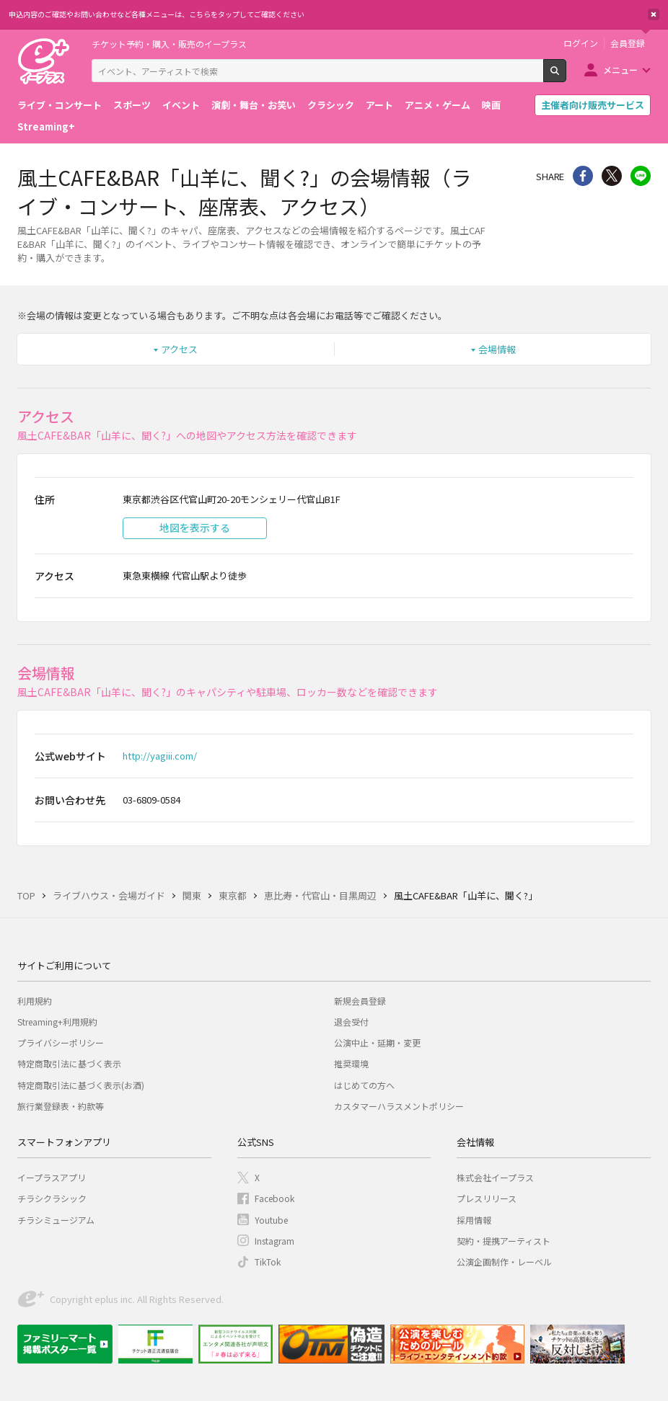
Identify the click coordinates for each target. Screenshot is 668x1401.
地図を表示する (194, 527)
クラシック (330, 105)
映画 (491, 105)
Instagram (274, 1241)
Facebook (274, 1198)
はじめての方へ (364, 1085)
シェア (583, 176)
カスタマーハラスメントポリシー (399, 1106)
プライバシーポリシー (60, 1042)
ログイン (580, 43)
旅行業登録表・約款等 (60, 1106)
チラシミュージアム (56, 1220)
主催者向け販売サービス (592, 105)
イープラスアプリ (51, 1177)
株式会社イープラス (495, 1177)
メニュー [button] (620, 69)
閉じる (653, 14)
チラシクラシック (52, 1198)
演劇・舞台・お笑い (253, 105)
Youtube (271, 1220)
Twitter (612, 176)
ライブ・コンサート (59, 105)
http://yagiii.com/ (160, 755)
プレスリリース (487, 1198)
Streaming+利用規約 (57, 1021)
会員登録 (627, 43)
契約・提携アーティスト (503, 1241)
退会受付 (351, 1021)
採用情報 (474, 1220)
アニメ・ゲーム (437, 105)
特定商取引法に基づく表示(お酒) (80, 1085)
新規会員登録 (360, 1001)
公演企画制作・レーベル (504, 1261)
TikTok (268, 1261)
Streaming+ (46, 126)
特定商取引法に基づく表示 (69, 1063)
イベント (181, 105)
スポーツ (132, 105)
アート (379, 105)
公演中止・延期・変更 (377, 1042)
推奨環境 (351, 1063)
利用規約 (34, 1001)
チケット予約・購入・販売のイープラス (169, 43)
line (640, 176)
